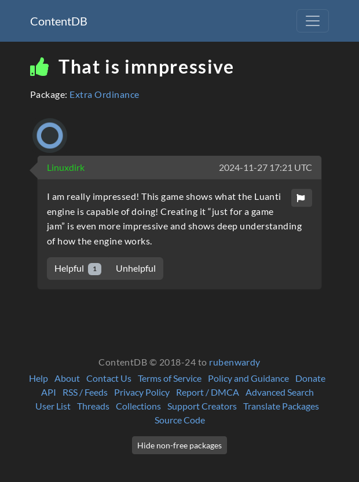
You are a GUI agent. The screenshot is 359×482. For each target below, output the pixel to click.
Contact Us (108, 378)
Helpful (77, 268)
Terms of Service (170, 378)
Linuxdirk (66, 167)
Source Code (180, 419)
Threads (93, 405)
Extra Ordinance (104, 94)
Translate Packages (281, 405)
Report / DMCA (207, 391)
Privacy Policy (142, 391)
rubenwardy (235, 361)
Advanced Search (280, 391)
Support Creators (202, 405)
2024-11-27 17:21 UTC (265, 167)
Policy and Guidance (248, 378)
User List (53, 405)
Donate (310, 378)
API (48, 391)
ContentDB (58, 21)
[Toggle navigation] (312, 20)
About (67, 378)
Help (38, 378)
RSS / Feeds (85, 391)
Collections (138, 405)
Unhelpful (136, 267)
